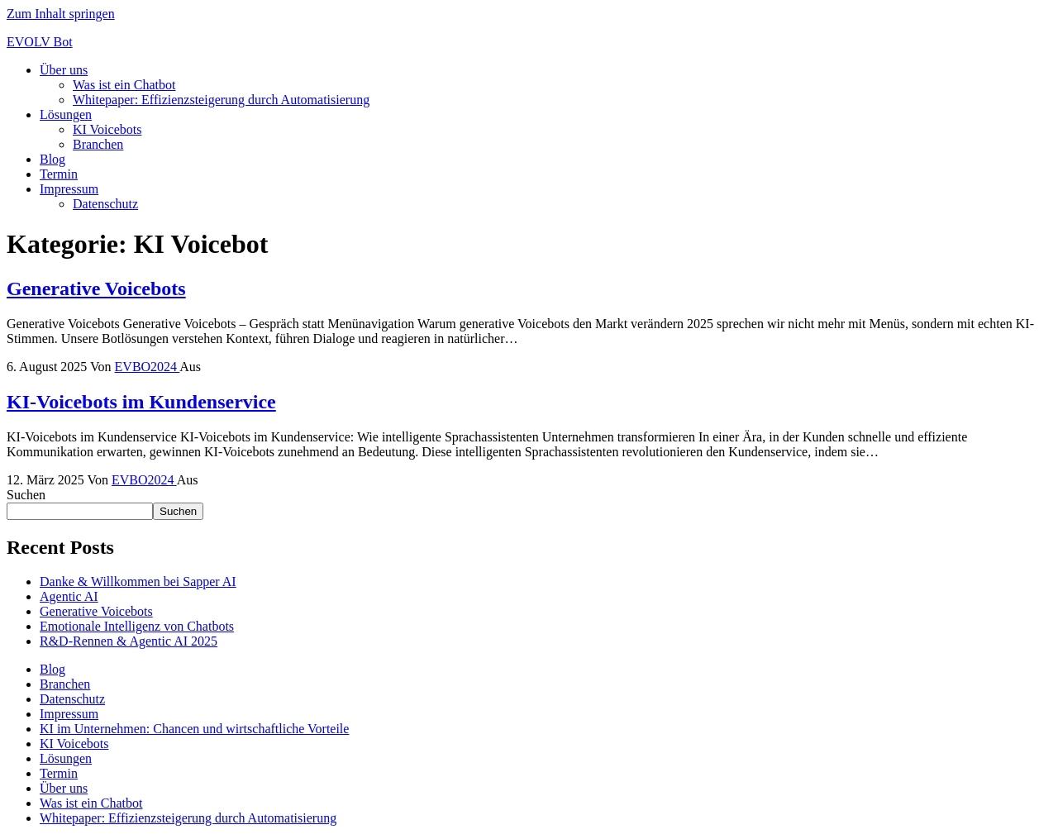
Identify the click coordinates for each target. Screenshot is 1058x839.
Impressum (69, 189)
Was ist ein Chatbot (124, 85)
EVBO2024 (147, 367)
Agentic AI (69, 596)
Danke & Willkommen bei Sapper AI (138, 581)
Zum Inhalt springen (61, 14)
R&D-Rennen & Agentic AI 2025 (128, 641)
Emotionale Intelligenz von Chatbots (137, 626)
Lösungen (66, 114)
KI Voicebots (107, 129)
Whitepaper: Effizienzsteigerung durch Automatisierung (221, 100)
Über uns (64, 70)
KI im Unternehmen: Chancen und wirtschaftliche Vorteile (194, 729)
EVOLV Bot (40, 42)
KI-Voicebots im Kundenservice (141, 401)
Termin (59, 174)
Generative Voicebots (96, 288)
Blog (52, 159)
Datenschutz (105, 204)
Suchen (26, 495)
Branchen (98, 144)
